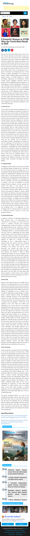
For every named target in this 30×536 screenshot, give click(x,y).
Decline (21, 524)
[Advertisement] (16, 8)
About (24, 532)
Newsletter (12, 534)
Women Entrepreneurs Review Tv (12, 503)
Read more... (20, 521)
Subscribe (18, 532)
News (10, 16)
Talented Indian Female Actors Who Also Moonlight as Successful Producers (17, 472)
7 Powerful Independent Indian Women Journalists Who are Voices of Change (17, 485)
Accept (8, 524)
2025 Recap (19, 534)
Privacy (13, 532)
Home (4, 16)
